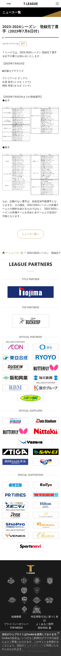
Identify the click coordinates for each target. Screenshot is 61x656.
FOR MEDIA (16, 627)
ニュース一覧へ (30, 234)
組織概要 (16, 616)
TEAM (8, 4)
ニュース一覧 (15, 252)
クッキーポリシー (34, 645)
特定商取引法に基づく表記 (44, 618)
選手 (23, 43)
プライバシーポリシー (16, 624)
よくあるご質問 (44, 624)
